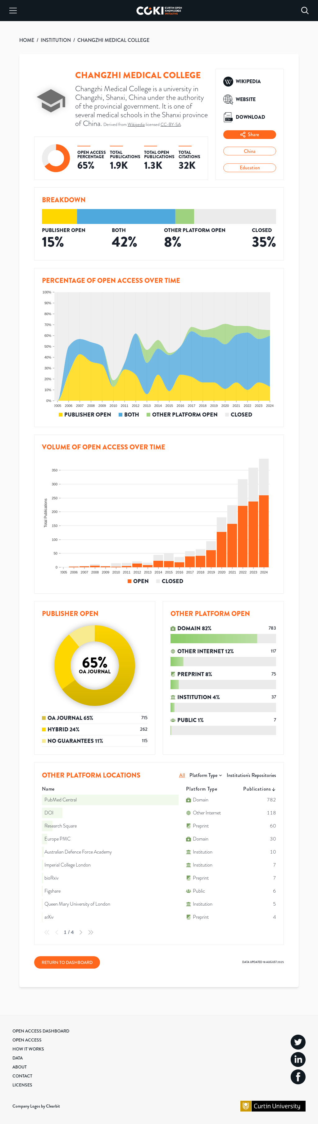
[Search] (305, 10)
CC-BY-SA (171, 124)
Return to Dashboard (67, 962)
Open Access (27, 1040)
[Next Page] (81, 932)
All (182, 775)
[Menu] (13, 10)
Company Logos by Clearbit (36, 1106)
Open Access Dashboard (40, 1031)
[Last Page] (91, 932)
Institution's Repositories (251, 775)
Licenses (22, 1085)
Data (17, 1058)
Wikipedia (136, 124)
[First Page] (47, 932)
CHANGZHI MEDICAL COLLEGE (113, 40)
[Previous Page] (57, 932)
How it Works (28, 1049)
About (19, 1067)
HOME (26, 40)
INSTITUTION (56, 40)
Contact (22, 1076)
